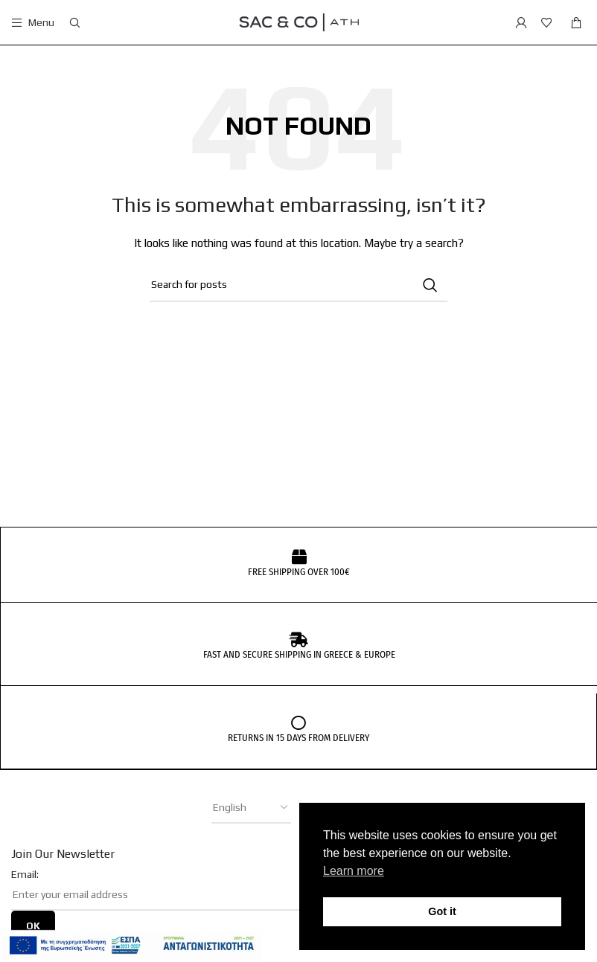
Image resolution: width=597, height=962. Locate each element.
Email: (25, 873)
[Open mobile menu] (33, 22)
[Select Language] (251, 807)
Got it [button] (442, 911)
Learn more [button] (353, 871)
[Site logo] (298, 21)
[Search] (75, 22)
